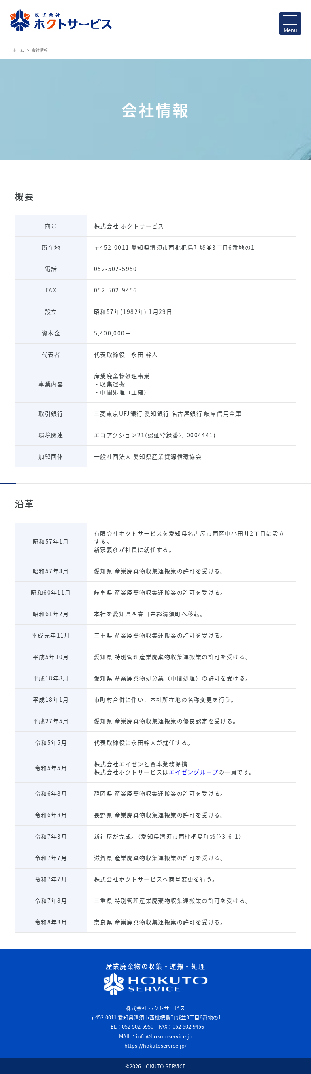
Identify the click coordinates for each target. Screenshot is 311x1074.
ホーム (18, 50)
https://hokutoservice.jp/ (155, 1045)
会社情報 (40, 50)
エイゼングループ (193, 772)
